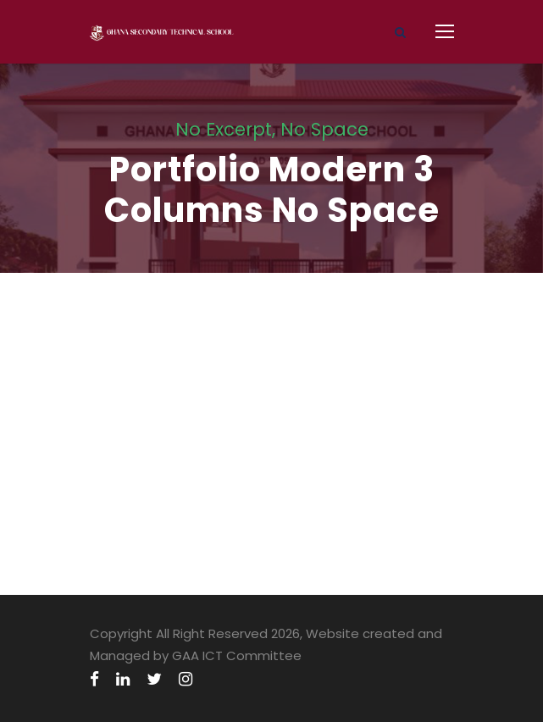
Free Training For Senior (161, 421)
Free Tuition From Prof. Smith (184, 467)
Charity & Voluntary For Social (191, 283)
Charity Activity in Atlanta (174, 559)
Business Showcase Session (178, 514)
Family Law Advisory (148, 375)
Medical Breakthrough (156, 329)
